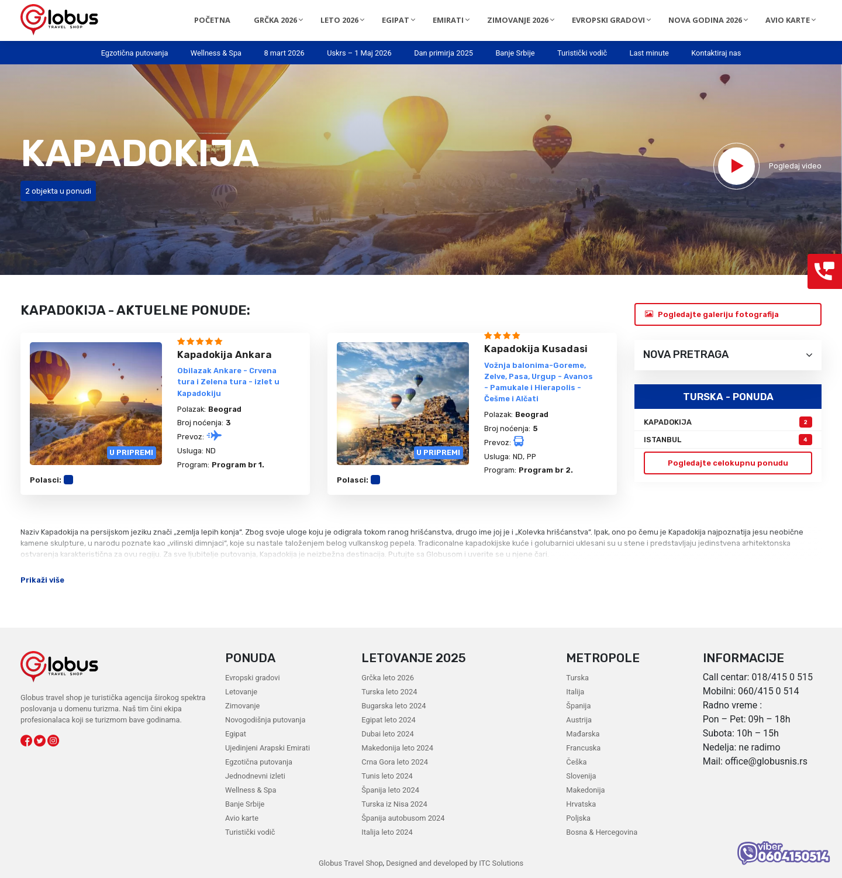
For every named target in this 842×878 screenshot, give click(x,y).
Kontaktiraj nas (716, 53)
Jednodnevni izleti (255, 776)
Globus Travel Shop (350, 863)
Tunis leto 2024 (386, 776)
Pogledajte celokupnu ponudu (728, 463)
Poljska (578, 818)
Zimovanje (242, 705)
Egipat (235, 733)
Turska (577, 677)
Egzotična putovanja (134, 53)
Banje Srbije (514, 53)
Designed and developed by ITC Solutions (453, 863)
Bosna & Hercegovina (601, 832)
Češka (576, 762)
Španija (578, 705)
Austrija (579, 719)
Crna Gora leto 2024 (394, 762)
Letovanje (241, 691)
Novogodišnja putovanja (265, 719)
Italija (575, 691)
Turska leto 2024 (389, 691)
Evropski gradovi (252, 677)
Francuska (583, 747)
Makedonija (585, 790)
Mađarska (582, 733)
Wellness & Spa (216, 53)
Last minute (649, 53)
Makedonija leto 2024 (397, 747)
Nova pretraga (728, 355)
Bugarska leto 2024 (393, 705)
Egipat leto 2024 (388, 719)
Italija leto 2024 (386, 832)
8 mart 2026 (284, 53)
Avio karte (241, 818)
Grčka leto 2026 (387, 677)
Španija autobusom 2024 (402, 818)
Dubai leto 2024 (387, 733)
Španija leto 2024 (390, 790)
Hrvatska (581, 804)
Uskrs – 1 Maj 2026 (359, 53)
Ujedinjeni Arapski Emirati (267, 747)
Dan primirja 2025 (443, 53)
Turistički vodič (582, 53)
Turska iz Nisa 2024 (394, 804)
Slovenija (581, 776)
